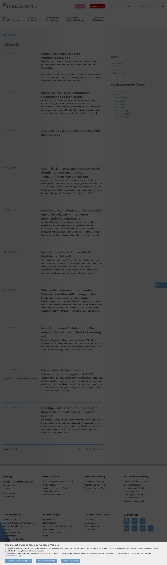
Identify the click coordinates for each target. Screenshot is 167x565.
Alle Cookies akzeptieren (47, 561)
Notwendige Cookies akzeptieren (18, 561)
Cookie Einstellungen (70, 561)
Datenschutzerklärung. (13, 556)
